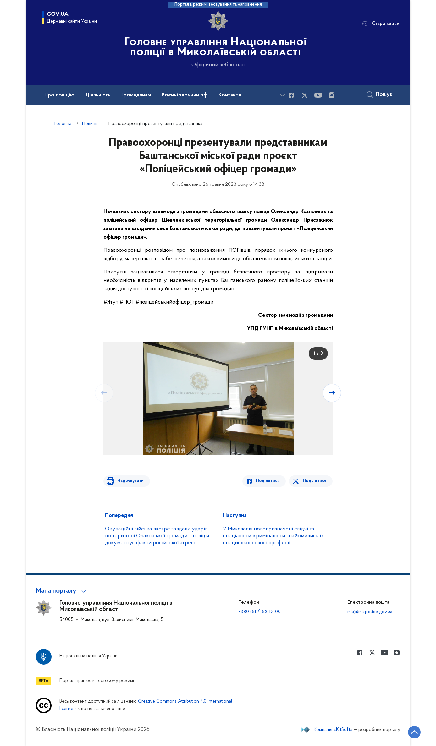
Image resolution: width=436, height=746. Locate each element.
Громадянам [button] (136, 95)
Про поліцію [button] (59, 95)
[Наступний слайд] (332, 393)
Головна (62, 123)
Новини (90, 123)
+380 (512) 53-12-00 (259, 611)
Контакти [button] (229, 95)
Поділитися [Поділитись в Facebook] (269, 481)
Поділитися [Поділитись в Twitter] (315, 481)
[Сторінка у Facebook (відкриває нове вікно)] (291, 95)
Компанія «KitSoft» (333, 729)
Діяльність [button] (98, 95)
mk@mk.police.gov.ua (369, 611)
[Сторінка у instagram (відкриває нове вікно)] (331, 95)
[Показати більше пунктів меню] (282, 95)
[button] (62, 591)
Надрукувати (129, 481)
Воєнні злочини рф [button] (185, 95)
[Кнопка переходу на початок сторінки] (412, 732)
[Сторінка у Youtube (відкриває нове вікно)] (318, 95)
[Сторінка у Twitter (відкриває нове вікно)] (304, 95)
